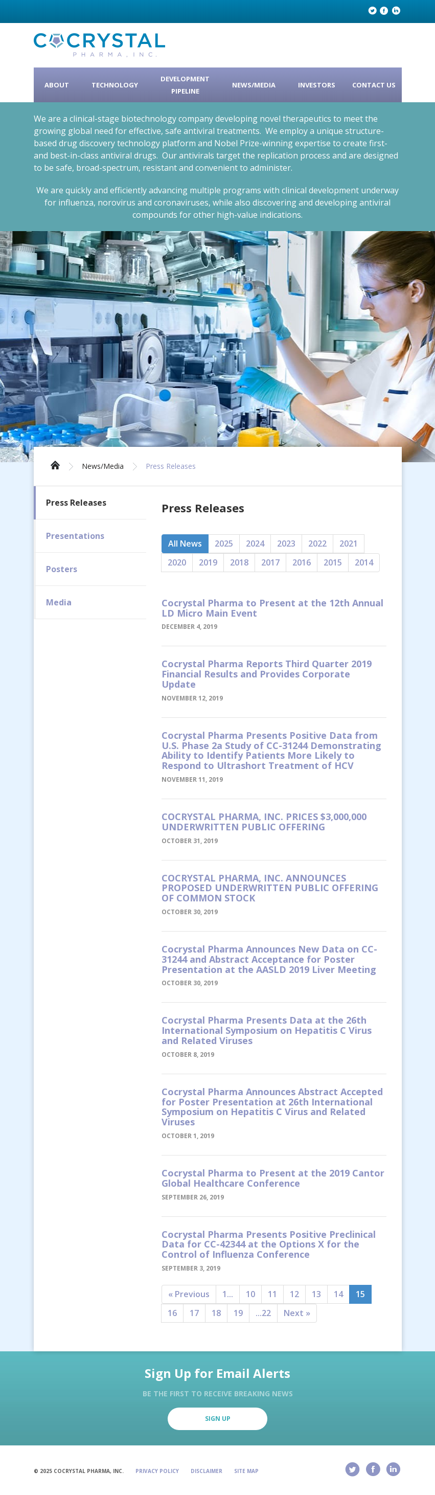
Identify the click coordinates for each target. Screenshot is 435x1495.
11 (272, 1294)
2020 (177, 562)
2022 (317, 543)
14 (338, 1294)
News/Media (254, 84)
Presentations (75, 535)
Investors (316, 84)
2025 (224, 543)
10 (250, 1294)
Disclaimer (206, 1471)
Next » (297, 1313)
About (56, 84)
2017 (270, 562)
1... (227, 1294)
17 (194, 1313)
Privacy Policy (157, 1471)
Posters (61, 569)
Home (55, 464)
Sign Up (218, 1418)
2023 (286, 543)
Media (59, 602)
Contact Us (374, 84)
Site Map (246, 1471)
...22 (263, 1313)
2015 (333, 562)
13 (316, 1294)
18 (216, 1313)
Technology (114, 84)
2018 (239, 562)
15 (360, 1294)
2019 (208, 562)
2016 (301, 562)
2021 (348, 543)
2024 (255, 543)
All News (185, 543)
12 (294, 1294)
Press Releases (171, 466)
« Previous (189, 1294)
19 (238, 1313)
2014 (364, 562)
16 (172, 1313)
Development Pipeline (185, 85)
